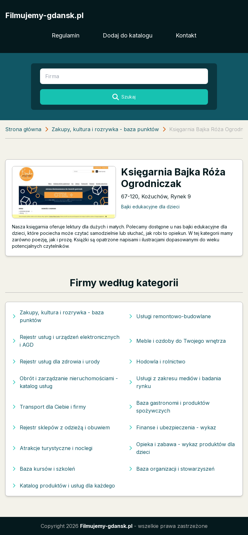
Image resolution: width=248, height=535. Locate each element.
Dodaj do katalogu (127, 35)
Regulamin (65, 35)
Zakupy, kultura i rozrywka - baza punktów (105, 129)
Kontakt (186, 35)
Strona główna (23, 129)
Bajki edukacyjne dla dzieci (150, 206)
